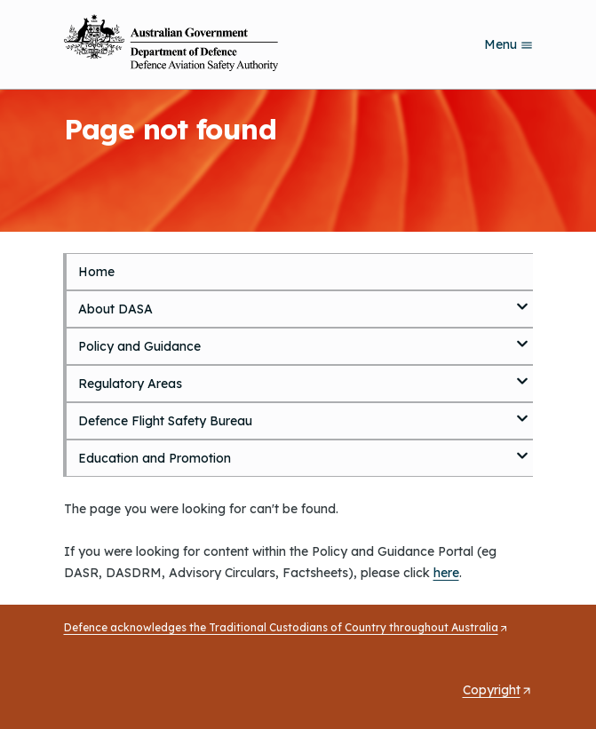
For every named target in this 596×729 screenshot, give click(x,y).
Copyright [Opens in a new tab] (498, 689)
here (446, 573)
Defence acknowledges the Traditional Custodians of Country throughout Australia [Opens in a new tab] (286, 627)
